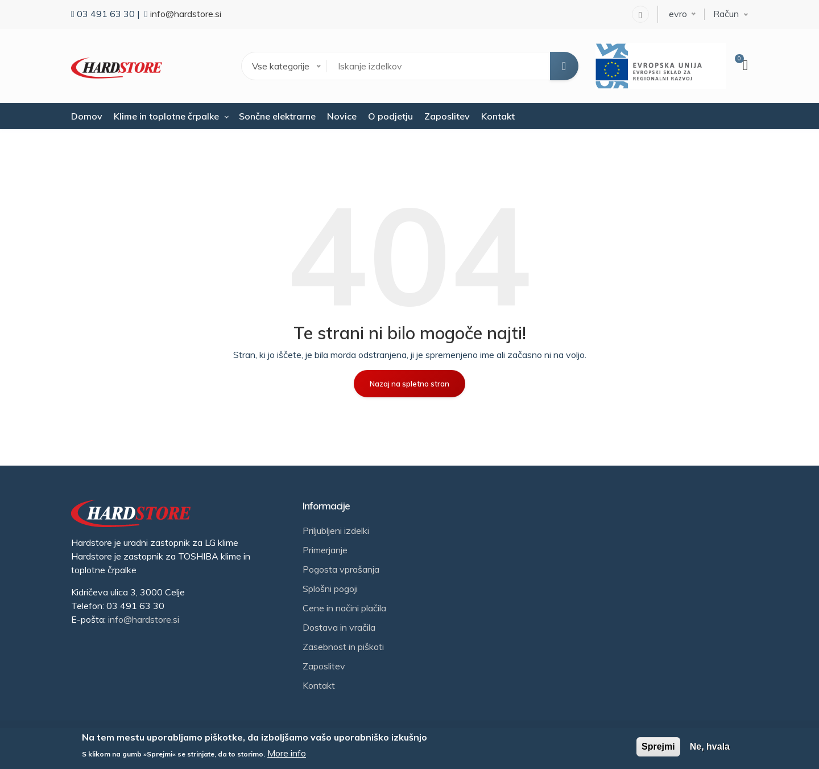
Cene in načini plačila (344, 608)
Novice (342, 116)
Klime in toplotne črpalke (166, 116)
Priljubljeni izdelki (336, 530)
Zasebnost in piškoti (343, 646)
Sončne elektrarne (277, 116)
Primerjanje (325, 550)
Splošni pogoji (330, 588)
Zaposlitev (447, 116)
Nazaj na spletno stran (409, 383)
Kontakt (498, 116)
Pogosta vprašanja (341, 569)
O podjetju (390, 116)
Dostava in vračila (339, 627)
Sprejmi (658, 746)
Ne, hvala (710, 746)
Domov (86, 116)
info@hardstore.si (185, 13)
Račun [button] (726, 13)
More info (286, 753)
